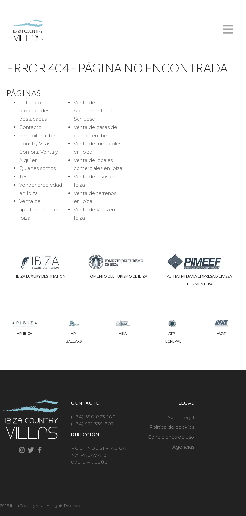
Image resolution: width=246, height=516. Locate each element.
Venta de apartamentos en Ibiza (39, 209)
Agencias (183, 447)
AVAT (221, 333)
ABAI (123, 333)
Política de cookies (171, 427)
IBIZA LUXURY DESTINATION (41, 276)
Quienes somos (37, 168)
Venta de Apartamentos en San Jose (94, 110)
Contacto (30, 127)
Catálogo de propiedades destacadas (34, 110)
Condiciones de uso (171, 437)
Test (24, 176)
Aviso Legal (180, 417)
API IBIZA (24, 333)
